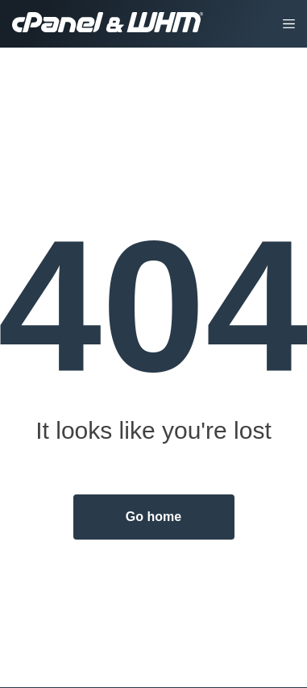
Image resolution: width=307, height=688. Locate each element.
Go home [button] (153, 516)
